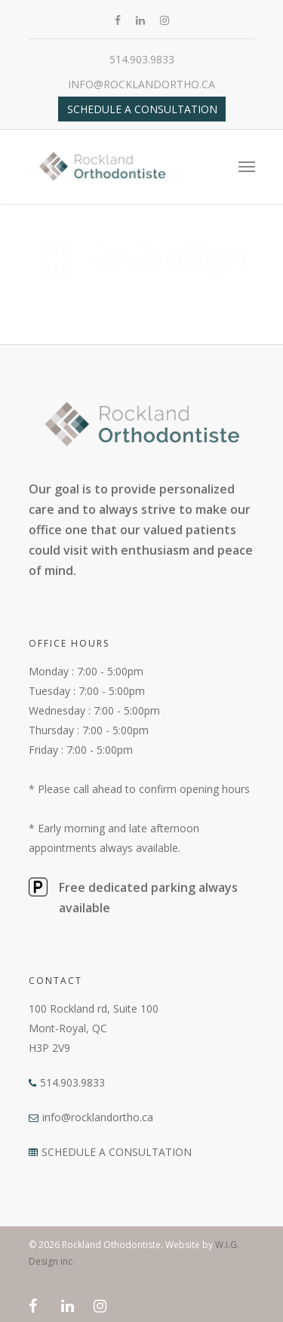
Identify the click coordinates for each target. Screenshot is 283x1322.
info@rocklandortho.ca (141, 84)
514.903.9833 (141, 59)
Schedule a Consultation (142, 109)
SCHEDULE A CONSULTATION (117, 1152)
